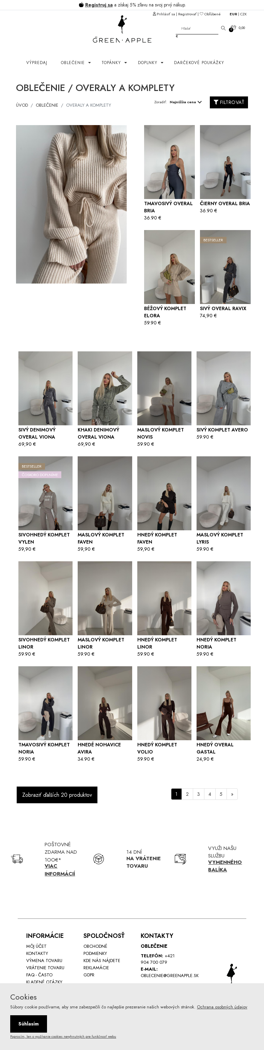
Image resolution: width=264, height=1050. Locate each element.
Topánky (112, 63)
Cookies (23, 996)
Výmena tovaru (44, 960)
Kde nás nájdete (101, 960)
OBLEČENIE (74, 63)
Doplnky (148, 63)
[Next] (232, 794)
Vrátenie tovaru (45, 967)
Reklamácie (96, 967)
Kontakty (37, 953)
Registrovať (187, 14)
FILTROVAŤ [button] (229, 102)
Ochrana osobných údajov (222, 1007)
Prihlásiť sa (166, 14)
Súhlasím (28, 1023)
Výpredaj (36, 63)
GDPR (88, 975)
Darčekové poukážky (199, 63)
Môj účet (36, 946)
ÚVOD (22, 105)
